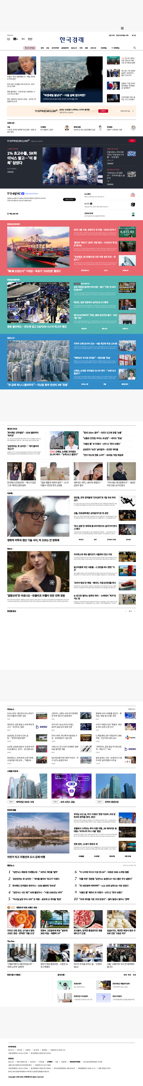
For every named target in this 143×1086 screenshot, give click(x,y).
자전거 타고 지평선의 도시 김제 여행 (26, 857)
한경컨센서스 (85, 270)
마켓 (125, 270)
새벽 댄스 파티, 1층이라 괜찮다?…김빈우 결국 (88, 484)
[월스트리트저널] (23, 39)
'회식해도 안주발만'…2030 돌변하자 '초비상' (22, 434)
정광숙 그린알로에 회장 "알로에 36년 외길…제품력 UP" (53, 932)
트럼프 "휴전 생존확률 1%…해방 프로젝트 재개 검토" (21, 77)
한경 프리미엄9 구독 (122, 35)
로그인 (134, 35)
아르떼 (9, 493)
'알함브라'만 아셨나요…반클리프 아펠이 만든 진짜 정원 (36, 595)
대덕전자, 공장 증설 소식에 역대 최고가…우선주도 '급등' (20, 725)
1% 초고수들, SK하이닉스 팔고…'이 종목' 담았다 (22, 158)
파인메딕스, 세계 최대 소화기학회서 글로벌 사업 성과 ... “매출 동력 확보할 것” (20, 760)
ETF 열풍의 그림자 (46, 129)
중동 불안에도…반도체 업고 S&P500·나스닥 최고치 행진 (21, 92)
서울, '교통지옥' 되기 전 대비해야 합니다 (120, 965)
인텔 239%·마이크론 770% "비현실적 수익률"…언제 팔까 (115, 155)
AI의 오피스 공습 (63, 802)
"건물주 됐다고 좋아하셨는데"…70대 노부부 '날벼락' (20, 965)
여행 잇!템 (128, 856)
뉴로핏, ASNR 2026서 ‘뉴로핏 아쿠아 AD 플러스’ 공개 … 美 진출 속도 (20, 748)
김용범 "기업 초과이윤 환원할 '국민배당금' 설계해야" (128, 85)
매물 (104, 384)
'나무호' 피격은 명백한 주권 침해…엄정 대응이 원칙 (21, 130)
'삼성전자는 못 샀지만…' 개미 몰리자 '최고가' (23, 447)
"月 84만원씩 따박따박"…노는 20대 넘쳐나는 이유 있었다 (103, 885)
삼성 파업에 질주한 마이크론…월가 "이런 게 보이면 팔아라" (95, 288)
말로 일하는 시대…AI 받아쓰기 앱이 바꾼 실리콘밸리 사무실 (109, 759)
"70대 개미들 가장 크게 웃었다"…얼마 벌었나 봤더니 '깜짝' (104, 899)
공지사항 (61, 974)
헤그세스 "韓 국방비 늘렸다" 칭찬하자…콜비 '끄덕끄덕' (128, 73)
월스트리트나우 (82, 284)
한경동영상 (11, 611)
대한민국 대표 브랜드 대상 (26, 907)
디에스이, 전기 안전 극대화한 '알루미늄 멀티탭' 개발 (65, 748)
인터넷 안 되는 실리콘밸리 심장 (84, 129)
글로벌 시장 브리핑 (112, 149)
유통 (86, 48)
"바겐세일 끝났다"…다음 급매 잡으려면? (64, 95)
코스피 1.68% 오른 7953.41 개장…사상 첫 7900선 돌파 (128, 60)
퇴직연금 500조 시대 (20, 802)
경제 (42, 48)
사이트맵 (41, 1062)
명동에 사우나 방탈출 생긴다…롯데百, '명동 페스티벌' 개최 (109, 714)
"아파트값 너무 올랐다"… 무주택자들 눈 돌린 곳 (116, 175)
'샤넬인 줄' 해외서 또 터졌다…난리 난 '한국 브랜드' (101, 892)
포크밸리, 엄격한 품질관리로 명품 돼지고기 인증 (88, 932)
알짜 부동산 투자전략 (113, 170)
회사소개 (11, 1050)
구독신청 (19, 1050)
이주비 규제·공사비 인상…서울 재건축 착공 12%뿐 (95, 343)
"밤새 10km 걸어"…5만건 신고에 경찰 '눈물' (102, 432)
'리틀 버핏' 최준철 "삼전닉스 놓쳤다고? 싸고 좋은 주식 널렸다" (105, 878)
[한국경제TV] (15, 39)
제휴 (18, 1062)
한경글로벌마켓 (13, 279)
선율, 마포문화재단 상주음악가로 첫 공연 (91, 513)
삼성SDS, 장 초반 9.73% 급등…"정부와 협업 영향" (17, 736)
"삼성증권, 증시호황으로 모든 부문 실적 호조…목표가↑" (95, 258)
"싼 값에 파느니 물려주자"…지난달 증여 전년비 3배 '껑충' (37, 384)
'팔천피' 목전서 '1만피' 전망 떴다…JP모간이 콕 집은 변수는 (95, 244)
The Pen (10, 941)
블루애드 (44, 1050)
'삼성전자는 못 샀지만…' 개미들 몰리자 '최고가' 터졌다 (35, 878)
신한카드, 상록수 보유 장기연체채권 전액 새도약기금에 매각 (64, 714)
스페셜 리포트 (12, 771)
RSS (56, 1062)
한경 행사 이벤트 (13, 974)
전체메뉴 (117, 48)
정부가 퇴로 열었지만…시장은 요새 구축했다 (54, 965)
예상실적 (84, 329)
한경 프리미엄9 (30, 48)
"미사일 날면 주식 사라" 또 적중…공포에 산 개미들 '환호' (36, 899)
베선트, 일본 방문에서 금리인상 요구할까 (91, 302)
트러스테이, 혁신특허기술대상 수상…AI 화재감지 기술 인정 (64, 736)
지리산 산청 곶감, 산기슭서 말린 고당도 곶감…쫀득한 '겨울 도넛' (21, 932)
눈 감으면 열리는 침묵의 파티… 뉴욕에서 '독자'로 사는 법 (95, 597)
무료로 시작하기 (69, 199)
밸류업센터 (125, 384)
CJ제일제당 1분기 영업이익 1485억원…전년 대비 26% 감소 (109, 736)
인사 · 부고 (127, 974)
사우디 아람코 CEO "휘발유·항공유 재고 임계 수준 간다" (109, 725)
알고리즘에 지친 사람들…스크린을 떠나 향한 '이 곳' (94, 569)
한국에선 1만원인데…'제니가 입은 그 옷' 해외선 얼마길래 (21, 484)
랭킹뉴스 (10, 865)
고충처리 (27, 1050)
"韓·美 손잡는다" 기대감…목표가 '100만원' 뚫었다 (34, 271)
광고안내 (36, 1050)
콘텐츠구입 (23, 1062)
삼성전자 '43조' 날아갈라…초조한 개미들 (100, 449)
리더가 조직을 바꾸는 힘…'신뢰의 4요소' (88, 965)
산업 (47, 48)
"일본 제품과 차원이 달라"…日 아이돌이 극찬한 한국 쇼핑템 (54, 484)
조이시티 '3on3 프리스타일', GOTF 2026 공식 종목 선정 (62, 725)
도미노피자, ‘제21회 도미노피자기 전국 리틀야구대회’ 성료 (20, 714)
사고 (134, 974)
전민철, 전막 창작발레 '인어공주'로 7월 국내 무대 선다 (94, 499)
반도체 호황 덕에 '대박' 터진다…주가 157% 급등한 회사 (65, 759)
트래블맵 (81, 856)
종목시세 (104, 329)
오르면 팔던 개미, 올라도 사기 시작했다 (128, 98)
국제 (80, 48)
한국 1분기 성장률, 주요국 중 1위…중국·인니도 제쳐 (21, 85)
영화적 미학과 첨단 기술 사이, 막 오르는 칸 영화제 (33, 540)
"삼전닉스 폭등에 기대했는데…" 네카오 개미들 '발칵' (35, 872)
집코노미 (74, 48)
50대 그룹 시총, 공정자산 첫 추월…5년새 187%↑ (95, 229)
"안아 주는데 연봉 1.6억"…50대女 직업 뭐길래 (103, 455)
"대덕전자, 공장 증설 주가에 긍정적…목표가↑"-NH (108, 748)
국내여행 (96, 856)
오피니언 (93, 48)
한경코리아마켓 (13, 224)
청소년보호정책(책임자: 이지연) (92, 1062)
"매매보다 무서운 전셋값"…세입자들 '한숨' (92, 357)
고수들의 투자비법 (12, 149)
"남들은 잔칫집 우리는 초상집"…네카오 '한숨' (102, 438)
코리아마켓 (55, 48)
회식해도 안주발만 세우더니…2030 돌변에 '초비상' (34, 885)
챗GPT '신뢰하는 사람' (114, 129)
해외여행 (112, 856)
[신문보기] (8, 39)
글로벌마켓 (65, 48)
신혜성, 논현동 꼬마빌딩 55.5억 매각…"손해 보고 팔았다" (95, 372)
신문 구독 (111, 35)
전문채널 (104, 48)
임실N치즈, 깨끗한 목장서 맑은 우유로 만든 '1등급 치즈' (121, 932)
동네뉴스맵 (84, 384)
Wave (9, 548)
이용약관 (64, 1062)
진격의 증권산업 (107, 802)
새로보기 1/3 (131, 709)
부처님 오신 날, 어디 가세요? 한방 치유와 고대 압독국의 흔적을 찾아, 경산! (94, 816)
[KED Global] (30, 39)
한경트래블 (11, 810)
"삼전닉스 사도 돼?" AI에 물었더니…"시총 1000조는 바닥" (37, 892)
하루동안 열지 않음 (125, 111)
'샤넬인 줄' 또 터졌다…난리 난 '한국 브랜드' (102, 443)
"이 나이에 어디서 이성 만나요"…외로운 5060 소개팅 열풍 (104, 872)
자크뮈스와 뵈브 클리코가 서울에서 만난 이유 (93, 554)
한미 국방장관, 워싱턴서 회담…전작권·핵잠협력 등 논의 (21, 100)
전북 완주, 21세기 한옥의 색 (85, 844)
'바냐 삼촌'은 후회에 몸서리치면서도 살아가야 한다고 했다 (95, 527)
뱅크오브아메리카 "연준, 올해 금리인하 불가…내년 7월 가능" (95, 316)
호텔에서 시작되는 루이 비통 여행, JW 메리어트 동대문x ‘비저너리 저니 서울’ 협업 (95, 830)
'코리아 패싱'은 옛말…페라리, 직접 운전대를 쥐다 (95, 582)
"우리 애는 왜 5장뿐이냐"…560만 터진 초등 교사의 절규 (121, 484)
